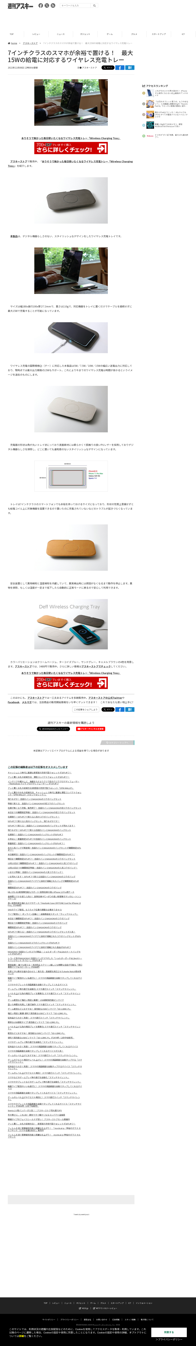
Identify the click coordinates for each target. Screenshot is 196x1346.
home (12, 43)
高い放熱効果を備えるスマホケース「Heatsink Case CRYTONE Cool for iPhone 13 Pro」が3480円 (44, 904)
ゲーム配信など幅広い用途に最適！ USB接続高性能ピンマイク (36, 1000)
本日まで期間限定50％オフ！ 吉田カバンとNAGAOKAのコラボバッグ (39, 918)
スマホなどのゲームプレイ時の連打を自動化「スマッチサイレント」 (38, 1077)
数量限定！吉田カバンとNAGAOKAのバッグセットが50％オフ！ (36, 843)
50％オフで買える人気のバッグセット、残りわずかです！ (34, 821)
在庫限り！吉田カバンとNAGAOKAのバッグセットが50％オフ (35, 835)
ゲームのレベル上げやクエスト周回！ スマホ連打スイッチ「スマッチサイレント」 (45, 1073)
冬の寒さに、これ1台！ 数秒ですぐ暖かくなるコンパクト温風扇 (36, 1115)
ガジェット (86, 34)
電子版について (147, 1316)
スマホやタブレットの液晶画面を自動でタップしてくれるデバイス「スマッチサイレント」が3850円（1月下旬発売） (44, 1105)
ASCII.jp (83, 1305)
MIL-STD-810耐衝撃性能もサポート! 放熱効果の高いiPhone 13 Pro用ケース (41, 892)
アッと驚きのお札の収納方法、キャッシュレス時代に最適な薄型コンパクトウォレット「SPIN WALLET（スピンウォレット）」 (44, 793)
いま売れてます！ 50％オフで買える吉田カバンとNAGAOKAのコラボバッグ (41, 877)
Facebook (13, 702)
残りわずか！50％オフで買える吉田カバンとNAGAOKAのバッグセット (39, 830)
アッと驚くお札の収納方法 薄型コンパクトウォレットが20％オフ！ (39, 777)
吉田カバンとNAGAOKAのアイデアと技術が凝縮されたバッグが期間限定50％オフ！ (43, 882)
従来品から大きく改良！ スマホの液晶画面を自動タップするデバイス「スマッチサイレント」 (45, 1067)
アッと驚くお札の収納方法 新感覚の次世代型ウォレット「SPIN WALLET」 (41, 788)
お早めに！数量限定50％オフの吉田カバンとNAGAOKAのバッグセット (39, 839)
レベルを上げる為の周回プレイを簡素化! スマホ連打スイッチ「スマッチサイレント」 (44, 994)
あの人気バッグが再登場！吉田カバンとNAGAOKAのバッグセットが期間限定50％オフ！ (44, 849)
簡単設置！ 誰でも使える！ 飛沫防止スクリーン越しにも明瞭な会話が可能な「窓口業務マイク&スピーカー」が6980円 (45, 966)
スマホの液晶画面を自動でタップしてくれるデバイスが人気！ (36, 1051)
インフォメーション (144, 1300)
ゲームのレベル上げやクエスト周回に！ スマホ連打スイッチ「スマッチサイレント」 (44, 1098)
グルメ (135, 34)
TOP (12, 34)
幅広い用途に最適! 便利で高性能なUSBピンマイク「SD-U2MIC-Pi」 (38, 1013)
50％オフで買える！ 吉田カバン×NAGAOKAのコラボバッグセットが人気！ (41, 932)
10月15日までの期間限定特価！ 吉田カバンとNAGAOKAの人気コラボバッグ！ (43, 868)
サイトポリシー (48, 1316)
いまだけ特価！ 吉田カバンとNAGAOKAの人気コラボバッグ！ (35, 872)
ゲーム (110, 34)
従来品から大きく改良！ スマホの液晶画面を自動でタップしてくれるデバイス (43, 1046)
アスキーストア (30, 43)
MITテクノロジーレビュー (105, 1305)
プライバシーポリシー (69, 1316)
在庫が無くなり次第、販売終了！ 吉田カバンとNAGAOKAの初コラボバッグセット (44, 808)
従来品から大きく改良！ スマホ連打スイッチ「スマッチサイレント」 (39, 1018)
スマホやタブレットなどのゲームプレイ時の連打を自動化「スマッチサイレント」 (44, 1082)
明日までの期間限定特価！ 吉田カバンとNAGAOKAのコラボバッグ (37, 923)
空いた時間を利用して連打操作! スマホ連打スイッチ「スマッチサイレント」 (42, 1004)
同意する (169, 1332)
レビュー (37, 34)
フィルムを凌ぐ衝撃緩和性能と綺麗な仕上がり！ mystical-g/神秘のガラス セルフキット (44, 1136)
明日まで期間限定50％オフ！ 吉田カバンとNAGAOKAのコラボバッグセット (41, 859)
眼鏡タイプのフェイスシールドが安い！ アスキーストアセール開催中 (39, 1119)
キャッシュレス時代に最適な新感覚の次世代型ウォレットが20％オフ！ (40, 773)
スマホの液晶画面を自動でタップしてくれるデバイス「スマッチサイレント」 (42, 1093)
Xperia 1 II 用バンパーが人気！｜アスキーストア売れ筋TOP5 (35, 1110)
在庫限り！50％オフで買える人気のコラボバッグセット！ (34, 817)
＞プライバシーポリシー (169, 1339)
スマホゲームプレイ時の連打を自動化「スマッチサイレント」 (35, 1042)
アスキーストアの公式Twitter (105, 698)
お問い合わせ (101, 1316)
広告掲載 (116, 1316)
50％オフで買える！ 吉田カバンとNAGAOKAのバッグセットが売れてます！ (41, 826)
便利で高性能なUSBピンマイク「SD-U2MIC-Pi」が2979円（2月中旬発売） (41, 1038)
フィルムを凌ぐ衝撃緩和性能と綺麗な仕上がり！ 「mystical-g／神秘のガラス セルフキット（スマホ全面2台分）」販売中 (44, 1129)
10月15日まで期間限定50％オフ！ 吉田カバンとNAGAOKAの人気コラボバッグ (43, 863)
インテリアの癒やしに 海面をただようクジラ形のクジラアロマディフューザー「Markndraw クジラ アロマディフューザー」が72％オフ (43, 782)
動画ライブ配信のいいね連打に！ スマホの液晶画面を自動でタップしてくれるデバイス (45, 979)
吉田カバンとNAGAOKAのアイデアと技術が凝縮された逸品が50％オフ (39, 947)
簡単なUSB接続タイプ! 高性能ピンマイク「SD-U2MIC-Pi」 (34, 1022)
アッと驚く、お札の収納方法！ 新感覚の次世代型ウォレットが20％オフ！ (42, 1124)
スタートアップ (159, 34)
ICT (183, 34)
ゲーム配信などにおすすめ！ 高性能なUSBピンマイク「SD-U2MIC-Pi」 (39, 1009)
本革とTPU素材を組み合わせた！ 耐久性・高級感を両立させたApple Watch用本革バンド (44, 972)
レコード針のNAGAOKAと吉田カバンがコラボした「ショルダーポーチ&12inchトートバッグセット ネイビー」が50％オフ (45, 959)
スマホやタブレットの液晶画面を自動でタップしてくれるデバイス (38, 985)
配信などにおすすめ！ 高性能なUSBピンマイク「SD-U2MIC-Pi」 (36, 1033)
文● (79, 67)
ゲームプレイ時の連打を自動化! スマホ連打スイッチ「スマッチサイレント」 (42, 989)
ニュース (61, 34)
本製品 (14, 236)
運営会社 (87, 1316)
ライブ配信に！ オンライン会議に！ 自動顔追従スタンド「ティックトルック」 (43, 914)
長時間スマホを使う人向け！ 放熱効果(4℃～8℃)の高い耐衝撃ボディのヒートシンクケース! (44, 897)
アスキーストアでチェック (96, 666)
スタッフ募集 (130, 1316)
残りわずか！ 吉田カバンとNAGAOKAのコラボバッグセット (34, 799)
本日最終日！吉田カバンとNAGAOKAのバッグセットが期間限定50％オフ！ (41, 854)
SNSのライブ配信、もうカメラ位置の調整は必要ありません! (35, 910)
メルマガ (27, 702)
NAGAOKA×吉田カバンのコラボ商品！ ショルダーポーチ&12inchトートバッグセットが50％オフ (44, 953)
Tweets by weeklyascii (81, 1214)
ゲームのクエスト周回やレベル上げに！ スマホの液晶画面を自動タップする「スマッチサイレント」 (45, 1061)
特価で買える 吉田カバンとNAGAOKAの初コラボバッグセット (36, 803)
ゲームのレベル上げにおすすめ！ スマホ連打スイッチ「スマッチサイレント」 (43, 1055)
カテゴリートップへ (117, 742)
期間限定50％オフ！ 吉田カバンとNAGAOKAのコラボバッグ (35, 888)
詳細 (21, 1336)
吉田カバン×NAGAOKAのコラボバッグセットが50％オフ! (34, 943)
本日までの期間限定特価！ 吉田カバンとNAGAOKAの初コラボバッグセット (41, 812)
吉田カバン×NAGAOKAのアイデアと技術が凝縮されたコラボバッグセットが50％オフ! (44, 937)
